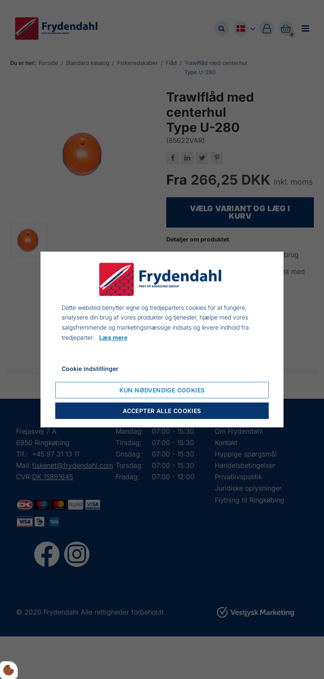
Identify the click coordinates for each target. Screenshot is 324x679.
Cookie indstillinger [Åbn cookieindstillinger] (90, 368)
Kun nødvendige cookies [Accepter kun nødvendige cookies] (162, 390)
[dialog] (162, 340)
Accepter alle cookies (162, 410)
